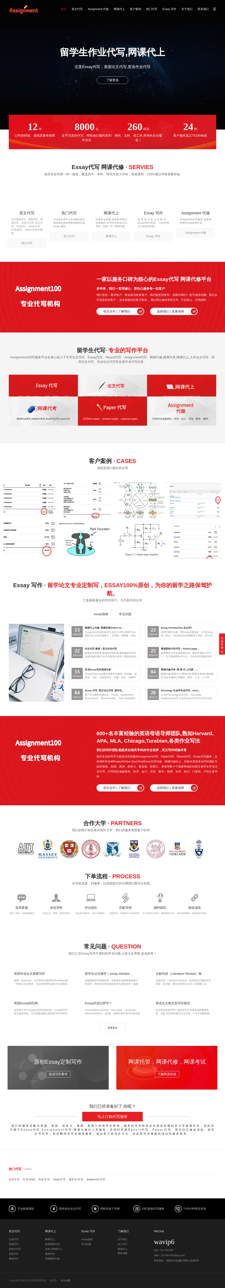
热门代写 (151, 9)
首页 (63, 9)
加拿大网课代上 (53, 1249)
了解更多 (112, 80)
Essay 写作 (169, 9)
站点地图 (66, 1280)
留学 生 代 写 (76, 1179)
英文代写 (77, 9)
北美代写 (13, 1239)
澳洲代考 (50, 1253)
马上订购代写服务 (112, 1116)
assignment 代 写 (96, 1179)
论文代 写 (14, 1179)
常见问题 (125, 614)
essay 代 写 (59, 1179)
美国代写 (13, 1244)
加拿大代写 (15, 1249)
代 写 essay (29, 1179)
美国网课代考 (52, 1244)
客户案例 (135, 9)
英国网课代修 (52, 1258)
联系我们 (203, 9)
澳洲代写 (13, 1258)
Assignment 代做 (98, 9)
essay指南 (101, 614)
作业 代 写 (44, 1179)
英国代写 (13, 1253)
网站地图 (122, 1253)
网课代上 (119, 9)
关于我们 (187, 9)
